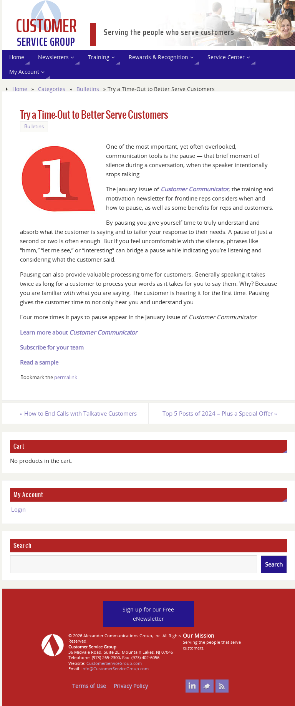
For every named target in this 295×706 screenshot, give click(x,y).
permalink (65, 377)
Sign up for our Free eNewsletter (148, 614)
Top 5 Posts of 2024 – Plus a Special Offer (219, 413)
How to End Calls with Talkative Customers (78, 413)
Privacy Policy (131, 685)
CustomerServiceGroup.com (114, 663)
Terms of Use (89, 685)
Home (19, 89)
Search (22, 545)
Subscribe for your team (52, 347)
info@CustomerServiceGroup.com (115, 668)
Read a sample (39, 362)
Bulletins (87, 89)
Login (18, 509)
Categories (51, 89)
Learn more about (78, 332)
